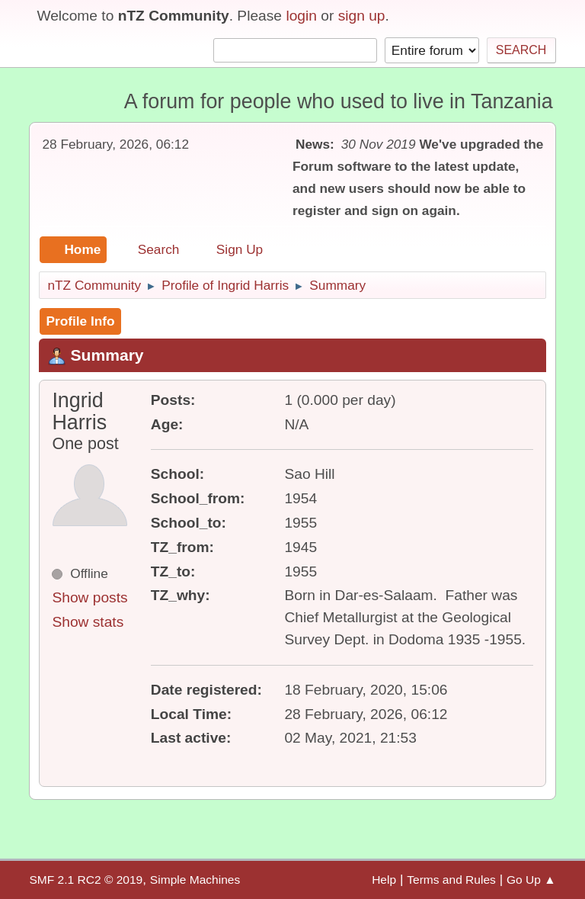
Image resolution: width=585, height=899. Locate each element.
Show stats (87, 622)
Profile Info (80, 321)
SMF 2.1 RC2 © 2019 (85, 879)
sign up (361, 16)
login (301, 16)
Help (384, 879)
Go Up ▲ (531, 879)
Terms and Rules (451, 879)
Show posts (89, 597)
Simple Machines (195, 879)
